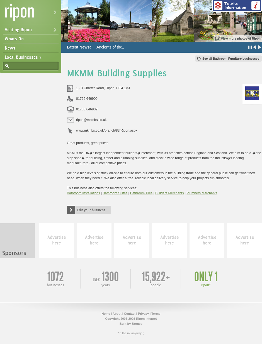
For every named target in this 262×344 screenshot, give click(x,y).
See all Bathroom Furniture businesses (230, 58)
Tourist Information (237, 6)
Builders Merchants (169, 193)
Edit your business (91, 210)
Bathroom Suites (115, 193)
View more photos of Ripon (241, 38)
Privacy (143, 313)
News (10, 48)
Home (105, 313)
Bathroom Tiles (141, 193)
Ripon (32, 14)
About (117, 313)
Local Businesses (21, 57)
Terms (155, 313)
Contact (129, 313)
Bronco (137, 323)
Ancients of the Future (115, 47)
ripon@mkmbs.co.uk (91, 120)
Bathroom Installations (83, 193)
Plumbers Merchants (201, 193)
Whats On (14, 39)
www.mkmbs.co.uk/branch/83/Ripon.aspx (106, 130)
